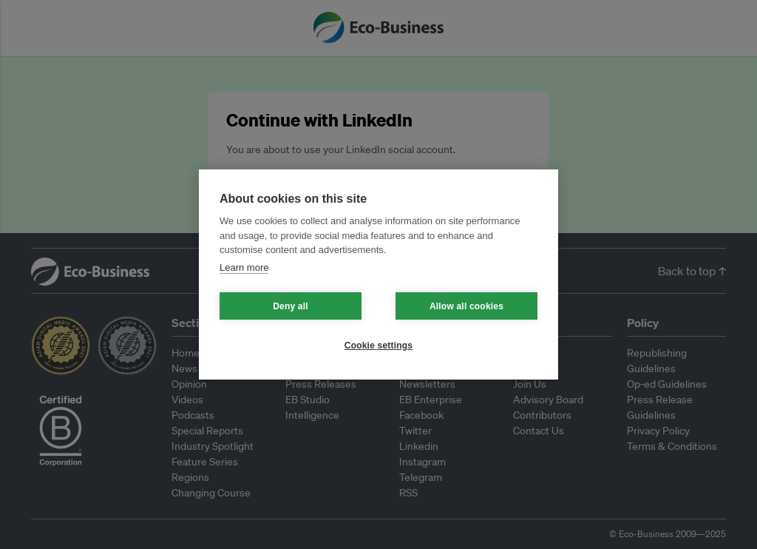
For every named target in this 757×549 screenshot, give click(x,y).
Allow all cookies (466, 306)
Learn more (244, 267)
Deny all (290, 306)
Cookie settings (378, 345)
